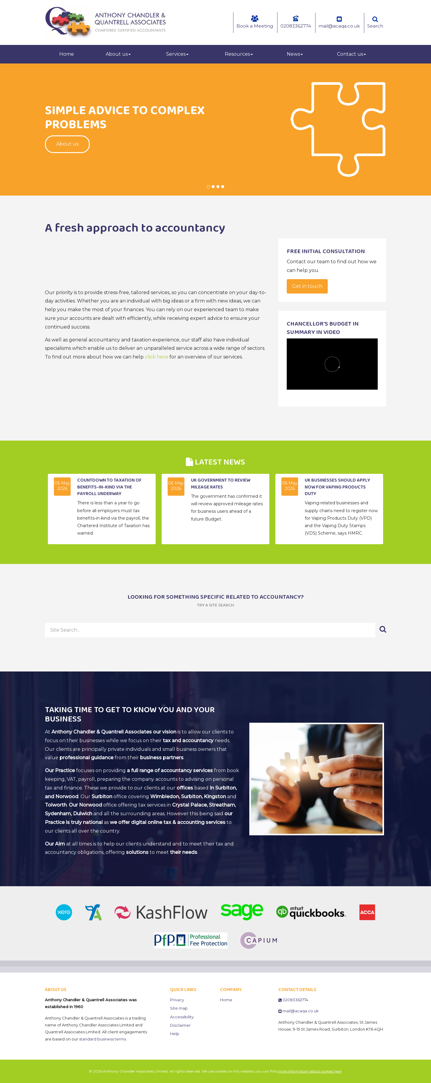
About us (118, 54)
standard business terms (102, 1039)
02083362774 (295, 22)
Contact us (351, 54)
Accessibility (182, 1016)
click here (156, 357)
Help (174, 1033)
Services (177, 54)
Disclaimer (180, 1025)
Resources (239, 54)
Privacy (177, 999)
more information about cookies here (309, 1071)
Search (375, 22)
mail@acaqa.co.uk (339, 22)
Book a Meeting (254, 22)
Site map (179, 1008)
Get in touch (307, 286)
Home (66, 54)
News (295, 54)
